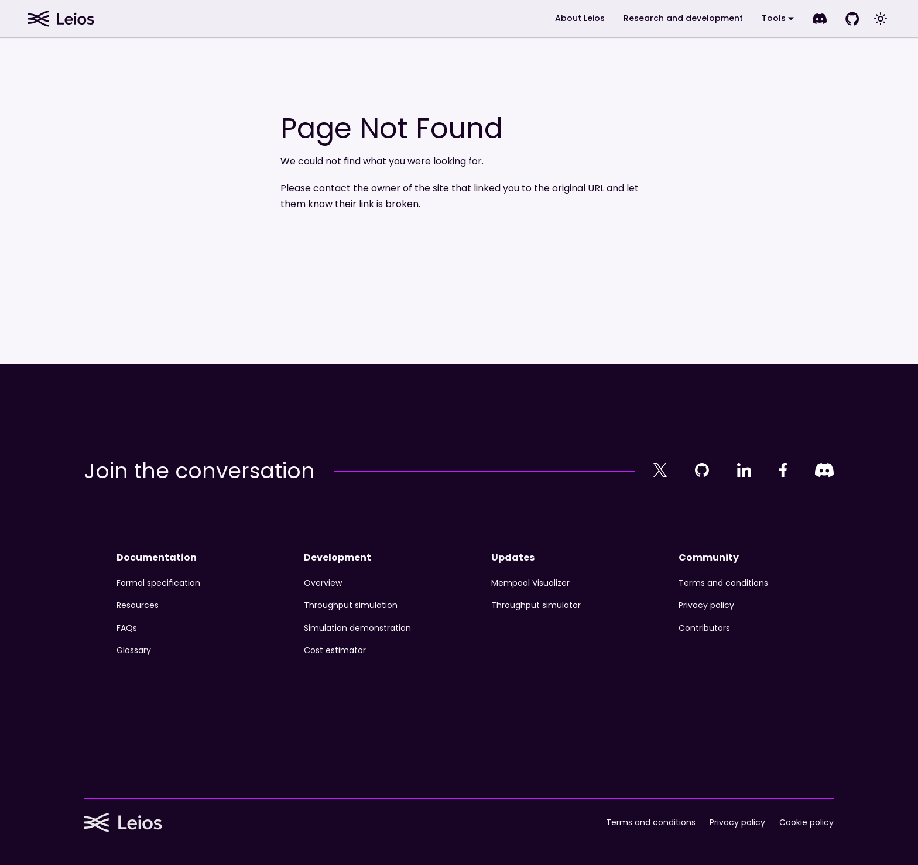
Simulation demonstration (357, 628)
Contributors (704, 628)
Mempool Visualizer (530, 583)
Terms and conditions (723, 583)
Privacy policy (706, 605)
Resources (138, 605)
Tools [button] (774, 18)
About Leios (580, 18)
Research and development (683, 18)
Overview (323, 583)
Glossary (134, 650)
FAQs (127, 628)
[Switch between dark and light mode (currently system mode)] (880, 18)
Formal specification (158, 583)
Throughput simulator (536, 605)
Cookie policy (806, 823)
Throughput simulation (351, 605)
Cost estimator (335, 650)
